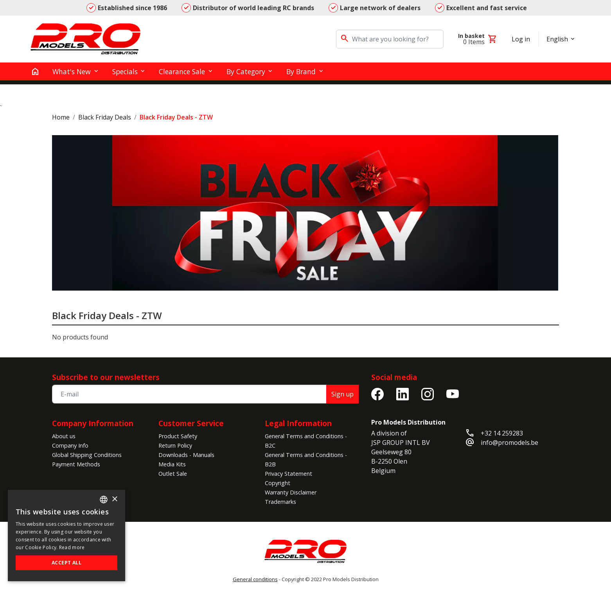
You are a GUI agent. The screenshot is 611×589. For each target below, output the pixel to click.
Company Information (92, 423)
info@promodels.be (509, 442)
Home (61, 117)
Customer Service (191, 423)
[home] (35, 71)
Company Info (70, 445)
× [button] (114, 499)
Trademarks (280, 501)
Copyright (277, 483)
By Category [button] (245, 71)
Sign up (342, 394)
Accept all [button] (66, 562)
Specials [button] (125, 71)
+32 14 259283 (502, 433)
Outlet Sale (172, 473)
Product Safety (177, 436)
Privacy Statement (288, 473)
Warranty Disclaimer (290, 492)
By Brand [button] (301, 71)
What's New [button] (71, 71)
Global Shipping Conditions (87, 455)
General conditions (255, 579)
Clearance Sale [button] (182, 71)
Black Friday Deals (104, 117)
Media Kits (172, 464)
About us (63, 436)
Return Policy (175, 445)
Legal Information (298, 423)
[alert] (66, 535)
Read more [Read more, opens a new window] (72, 547)
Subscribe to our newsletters (106, 377)
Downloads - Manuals (186, 455)
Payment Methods (76, 464)
